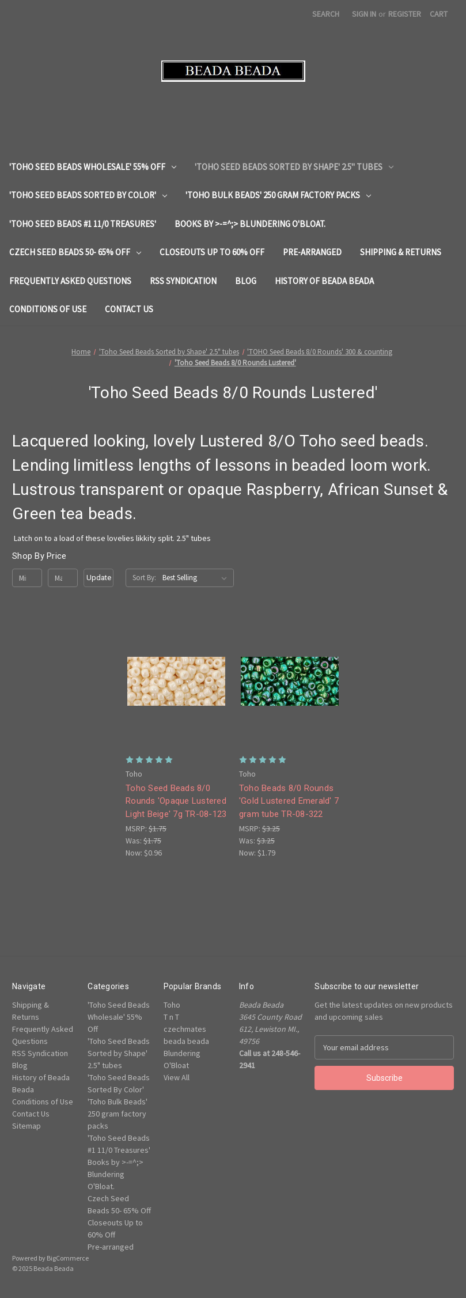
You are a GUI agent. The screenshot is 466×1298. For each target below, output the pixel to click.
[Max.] (63, 578)
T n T (171, 1017)
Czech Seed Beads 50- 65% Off (75, 252)
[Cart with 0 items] (438, 14)
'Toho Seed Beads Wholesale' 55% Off (92, 166)
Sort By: (144, 577)
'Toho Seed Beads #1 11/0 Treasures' (82, 223)
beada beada (186, 1041)
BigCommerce (68, 1258)
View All (177, 1077)
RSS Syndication (183, 280)
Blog (245, 280)
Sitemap (26, 1126)
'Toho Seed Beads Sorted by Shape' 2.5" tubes (294, 166)
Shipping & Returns (400, 252)
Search (325, 14)
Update (98, 577)
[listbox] (197, 577)
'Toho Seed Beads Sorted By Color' (88, 195)
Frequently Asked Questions (70, 280)
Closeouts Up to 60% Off (212, 252)
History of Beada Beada (324, 280)
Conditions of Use (47, 309)
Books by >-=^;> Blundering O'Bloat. (250, 223)
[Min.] (27, 578)
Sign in (364, 14)
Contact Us (129, 309)
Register (404, 14)
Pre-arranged (312, 252)
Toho (172, 1005)
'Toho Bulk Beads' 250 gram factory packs (278, 195)
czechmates (185, 1029)
